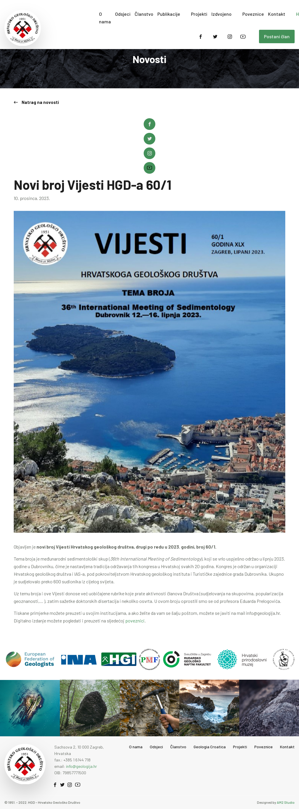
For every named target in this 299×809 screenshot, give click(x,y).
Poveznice (253, 14)
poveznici (135, 619)
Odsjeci (123, 14)
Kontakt (276, 14)
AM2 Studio (286, 801)
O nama (105, 17)
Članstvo (144, 14)
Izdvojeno (221, 14)
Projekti (199, 14)
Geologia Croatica (210, 745)
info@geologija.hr (81, 765)
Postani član (277, 36)
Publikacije (168, 14)
